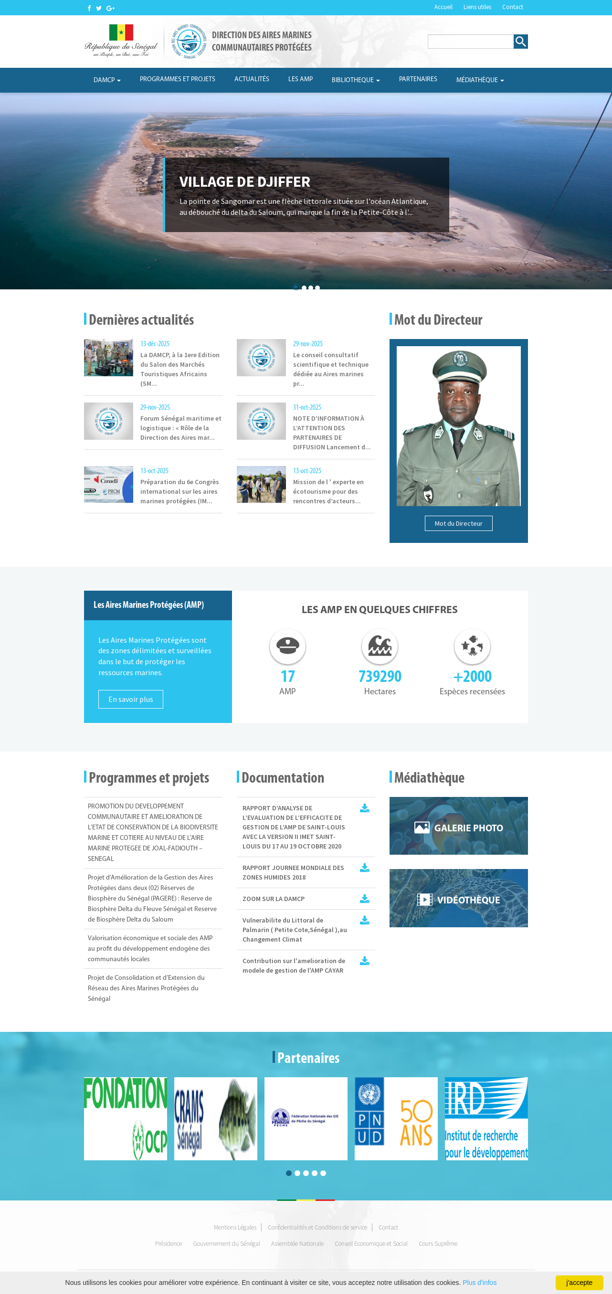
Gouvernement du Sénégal (226, 1244)
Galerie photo (468, 829)
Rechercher (521, 41)
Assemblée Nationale (297, 1244)
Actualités (251, 79)
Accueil (443, 7)
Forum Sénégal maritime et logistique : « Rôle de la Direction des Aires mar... (181, 428)
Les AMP (300, 79)
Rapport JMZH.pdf (364, 867)
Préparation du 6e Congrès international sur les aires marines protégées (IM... (179, 491)
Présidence (168, 1244)
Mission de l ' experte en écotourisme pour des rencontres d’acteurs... (328, 491)
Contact (512, 7)
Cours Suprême (438, 1244)
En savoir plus (130, 699)
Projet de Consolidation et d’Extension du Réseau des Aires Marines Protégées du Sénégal (146, 989)
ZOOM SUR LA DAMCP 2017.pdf (364, 898)
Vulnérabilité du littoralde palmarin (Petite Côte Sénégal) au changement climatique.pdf (364, 920)
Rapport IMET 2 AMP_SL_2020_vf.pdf (364, 808)
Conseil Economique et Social (371, 1244)
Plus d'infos (479, 1282)
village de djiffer (244, 181)
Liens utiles (477, 7)
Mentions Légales (235, 1227)
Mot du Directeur (459, 523)
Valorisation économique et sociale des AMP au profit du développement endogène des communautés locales (150, 949)
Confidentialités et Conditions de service (317, 1227)
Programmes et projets (177, 79)
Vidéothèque (468, 901)
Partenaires (418, 79)
